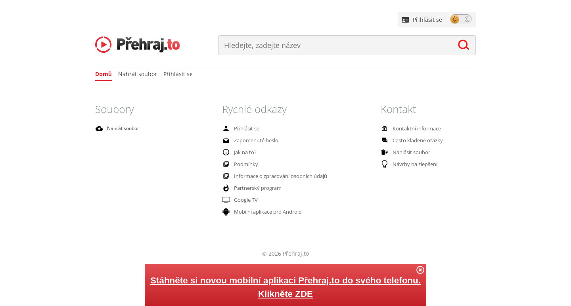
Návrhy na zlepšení (408, 165)
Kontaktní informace (409, 129)
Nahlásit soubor (404, 153)
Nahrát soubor (137, 74)
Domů (103, 74)
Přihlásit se (422, 19)
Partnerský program (250, 189)
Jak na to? (238, 152)
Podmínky (238, 165)
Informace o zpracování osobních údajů (271, 177)
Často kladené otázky (410, 141)
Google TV (239, 201)
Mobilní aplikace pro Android (259, 212)
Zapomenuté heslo (248, 141)
